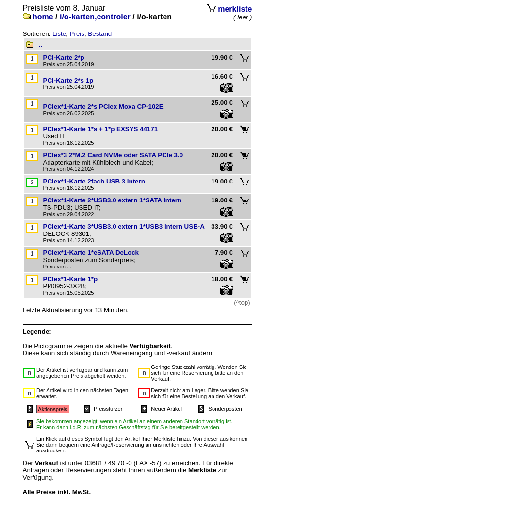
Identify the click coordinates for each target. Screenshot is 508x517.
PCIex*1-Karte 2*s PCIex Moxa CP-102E (103, 106)
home (43, 17)
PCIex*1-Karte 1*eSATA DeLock (91, 252)
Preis (77, 33)
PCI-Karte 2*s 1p (68, 80)
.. (40, 44)
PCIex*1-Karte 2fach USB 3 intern (94, 181)
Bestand (100, 33)
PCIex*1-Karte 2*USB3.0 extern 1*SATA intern (112, 200)
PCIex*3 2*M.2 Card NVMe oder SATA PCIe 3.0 (113, 155)
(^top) (242, 302)
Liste (59, 33)
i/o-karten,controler (95, 17)
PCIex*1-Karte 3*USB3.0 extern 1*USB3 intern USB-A (124, 226)
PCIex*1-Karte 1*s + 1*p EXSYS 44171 (100, 129)
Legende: (37, 331)
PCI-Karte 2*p (63, 57)
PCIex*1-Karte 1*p (70, 279)
